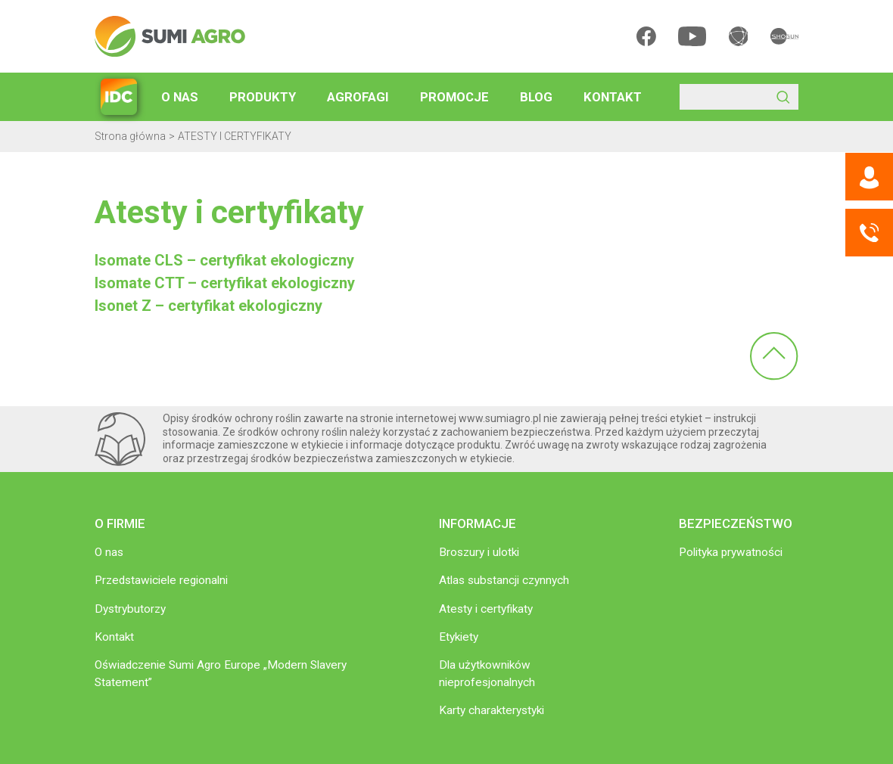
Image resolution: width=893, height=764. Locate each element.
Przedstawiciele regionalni (161, 580)
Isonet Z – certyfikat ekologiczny (208, 306)
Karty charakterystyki (491, 710)
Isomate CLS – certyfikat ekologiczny (224, 260)
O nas (179, 96)
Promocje (454, 96)
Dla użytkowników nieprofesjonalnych (487, 673)
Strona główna (130, 136)
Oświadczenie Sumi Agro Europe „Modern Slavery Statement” (221, 673)
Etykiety (458, 637)
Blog (536, 96)
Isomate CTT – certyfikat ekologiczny (225, 283)
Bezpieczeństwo (735, 523)
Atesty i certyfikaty (486, 609)
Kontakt (612, 96)
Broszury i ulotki (479, 552)
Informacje (477, 523)
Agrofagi (358, 96)
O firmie (120, 523)
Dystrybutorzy (130, 609)
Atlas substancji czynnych (504, 580)
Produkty (262, 96)
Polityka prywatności (731, 552)
